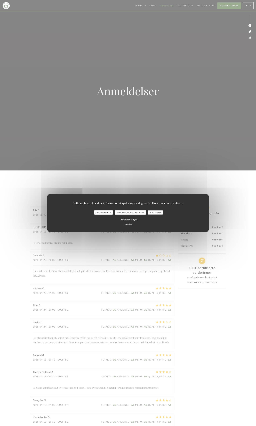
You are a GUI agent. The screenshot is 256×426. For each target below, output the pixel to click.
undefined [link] (128, 224)
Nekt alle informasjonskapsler (130, 212)
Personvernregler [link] (129, 219)
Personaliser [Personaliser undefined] (155, 212)
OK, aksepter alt (103, 212)
